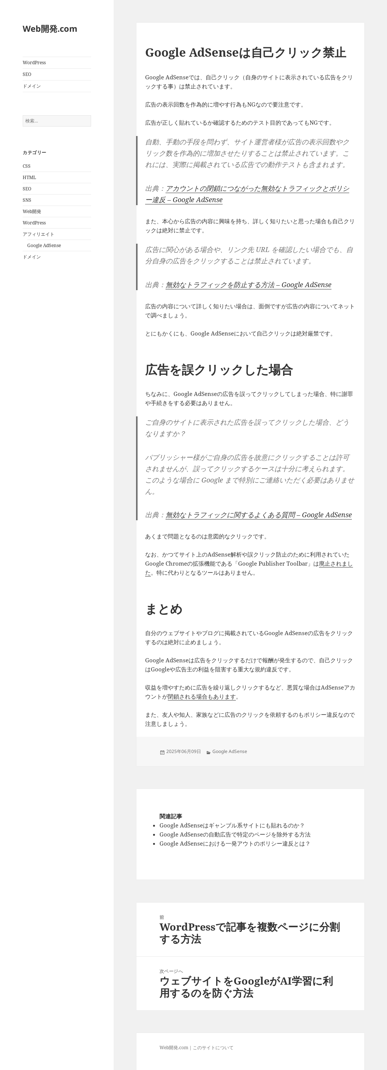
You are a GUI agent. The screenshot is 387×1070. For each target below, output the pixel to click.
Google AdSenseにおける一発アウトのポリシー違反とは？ (235, 843)
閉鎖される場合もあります (202, 696)
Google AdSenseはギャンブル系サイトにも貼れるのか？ (232, 825)
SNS (27, 200)
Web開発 (32, 211)
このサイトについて (213, 1047)
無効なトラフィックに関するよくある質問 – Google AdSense (259, 514)
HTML (29, 177)
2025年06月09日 (183, 751)
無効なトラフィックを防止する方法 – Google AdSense (248, 284)
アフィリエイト (38, 234)
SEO (27, 74)
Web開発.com (50, 28)
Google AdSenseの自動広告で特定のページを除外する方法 (235, 834)
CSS (27, 166)
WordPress (34, 62)
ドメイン (32, 86)
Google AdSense (44, 245)
